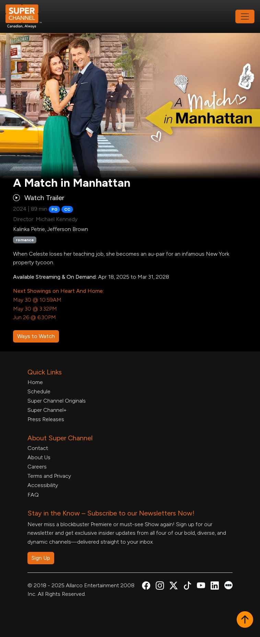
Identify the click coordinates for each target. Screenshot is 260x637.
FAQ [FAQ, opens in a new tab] (33, 494)
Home (35, 382)
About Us (38, 457)
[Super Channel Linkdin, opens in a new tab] (215, 586)
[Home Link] (28, 16)
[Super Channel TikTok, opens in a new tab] (187, 586)
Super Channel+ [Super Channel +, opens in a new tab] (47, 410)
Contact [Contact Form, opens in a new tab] (37, 448)
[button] (245, 620)
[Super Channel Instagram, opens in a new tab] (160, 586)
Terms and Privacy (49, 476)
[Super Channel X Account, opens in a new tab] (173, 586)
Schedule (38, 391)
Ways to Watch (36, 336)
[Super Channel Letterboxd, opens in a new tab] (228, 584)
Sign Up (41, 558)
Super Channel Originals (56, 400)
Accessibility (42, 485)
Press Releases (45, 419)
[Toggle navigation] (245, 16)
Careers (37, 466)
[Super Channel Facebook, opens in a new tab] (146, 586)
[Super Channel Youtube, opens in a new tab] (201, 586)
